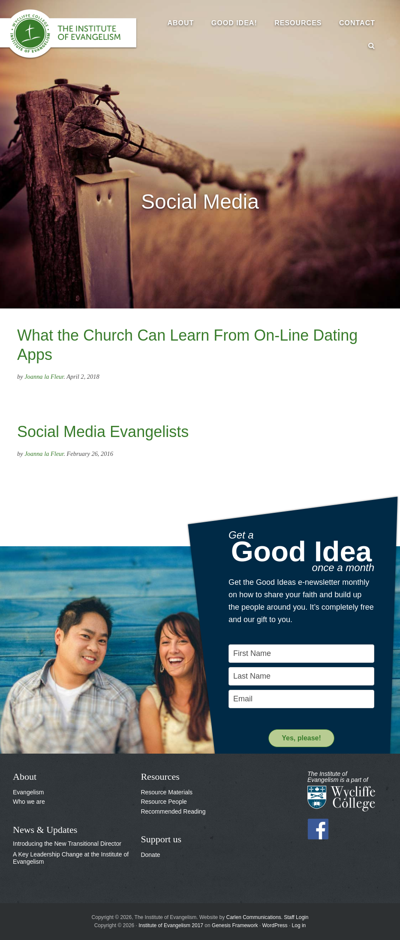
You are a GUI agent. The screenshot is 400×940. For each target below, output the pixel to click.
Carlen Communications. (254, 917)
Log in (299, 925)
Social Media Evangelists (103, 431)
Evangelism (28, 792)
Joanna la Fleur (43, 376)
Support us (161, 839)
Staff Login (296, 917)
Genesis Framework (235, 925)
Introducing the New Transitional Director (67, 843)
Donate (150, 854)
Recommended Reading (173, 811)
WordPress (274, 925)
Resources (160, 776)
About (24, 776)
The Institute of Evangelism (73, 34)
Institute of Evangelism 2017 (170, 925)
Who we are (29, 801)
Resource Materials (166, 792)
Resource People (163, 801)
